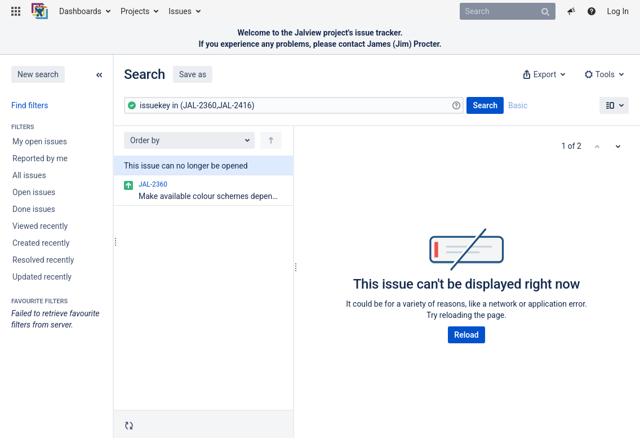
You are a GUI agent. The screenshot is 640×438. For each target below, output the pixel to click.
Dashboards (80, 11)
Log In (618, 11)
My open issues (39, 141)
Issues (180, 11)
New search (38, 74)
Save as (192, 74)
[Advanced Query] (294, 105)
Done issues (33, 209)
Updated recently (42, 276)
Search (485, 105)
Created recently (40, 242)
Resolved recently (43, 259)
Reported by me (40, 158)
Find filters (29, 105)
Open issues (33, 192)
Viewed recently (40, 226)
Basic (517, 105)
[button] (16, 11)
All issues (29, 175)
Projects (135, 11)
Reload (466, 334)
